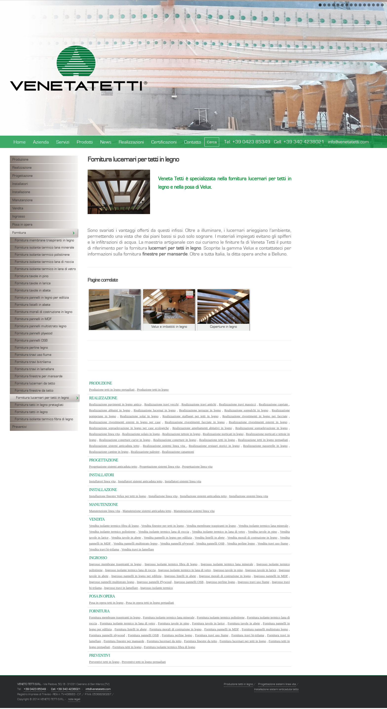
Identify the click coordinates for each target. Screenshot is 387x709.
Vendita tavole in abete (126, 537)
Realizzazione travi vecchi (161, 404)
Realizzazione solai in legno (139, 416)
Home (20, 142)
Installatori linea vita (102, 481)
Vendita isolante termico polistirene (112, 531)
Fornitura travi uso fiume (33, 355)
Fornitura (43, 233)
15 (382, 4)
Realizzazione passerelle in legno (265, 446)
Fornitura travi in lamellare (34, 369)
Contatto (192, 142)
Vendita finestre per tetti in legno (162, 525)
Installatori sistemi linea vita (183, 481)
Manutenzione (22, 200)
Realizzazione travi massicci (237, 404)
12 (369, 4)
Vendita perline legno (241, 543)
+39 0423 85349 (251, 142)
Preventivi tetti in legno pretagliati (144, 662)
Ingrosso (18, 216)
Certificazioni (164, 142)
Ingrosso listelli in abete (180, 576)
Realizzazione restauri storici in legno (214, 446)
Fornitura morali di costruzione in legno (43, 312)
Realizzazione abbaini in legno (109, 410)
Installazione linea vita (163, 496)
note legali (74, 699)
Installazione (21, 192)
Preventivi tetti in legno (104, 662)
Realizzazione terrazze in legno (200, 410)
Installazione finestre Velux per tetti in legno (117, 496)
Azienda (41, 142)
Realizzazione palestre (145, 452)
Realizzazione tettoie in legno (181, 434)
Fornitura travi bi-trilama (33, 362)
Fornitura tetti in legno (31, 412)
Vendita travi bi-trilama (104, 549)
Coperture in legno (223, 326)
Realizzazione (22, 167)
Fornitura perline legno (31, 347)
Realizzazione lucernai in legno (155, 410)
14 (377, 4)
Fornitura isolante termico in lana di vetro (45, 269)
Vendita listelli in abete (210, 537)
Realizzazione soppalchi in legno (246, 410)
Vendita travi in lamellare (137, 549)
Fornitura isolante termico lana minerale (44, 247)
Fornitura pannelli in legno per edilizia (42, 297)
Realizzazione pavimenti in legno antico (115, 404)
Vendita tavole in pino (262, 531)
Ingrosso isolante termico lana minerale (227, 564)
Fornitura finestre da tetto (34, 390)
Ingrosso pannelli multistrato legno (111, 582)
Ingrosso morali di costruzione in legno (225, 576)
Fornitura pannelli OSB (31, 340)
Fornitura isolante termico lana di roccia (44, 262)
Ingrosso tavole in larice (260, 570)
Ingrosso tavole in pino (228, 570)
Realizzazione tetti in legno (217, 440)
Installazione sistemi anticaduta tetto (203, 496)
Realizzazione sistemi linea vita (165, 446)
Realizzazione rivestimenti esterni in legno (258, 422)
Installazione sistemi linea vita (248, 496)
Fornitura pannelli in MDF (33, 319)
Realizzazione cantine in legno (108, 452)
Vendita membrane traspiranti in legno (211, 525)
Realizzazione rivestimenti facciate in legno (195, 422)
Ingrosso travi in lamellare (121, 588)
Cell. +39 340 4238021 (299, 142)
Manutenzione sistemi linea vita (194, 511)
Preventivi (19, 427)
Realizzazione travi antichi (198, 404)
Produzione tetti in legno (153, 389)
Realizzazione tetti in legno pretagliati (263, 440)
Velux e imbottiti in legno (169, 326)
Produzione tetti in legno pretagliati (112, 389)
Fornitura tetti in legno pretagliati (39, 405)
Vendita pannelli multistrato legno (135, 543)
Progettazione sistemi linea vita (159, 466)
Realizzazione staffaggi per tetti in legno (190, 416)
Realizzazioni (131, 142)
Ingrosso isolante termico (156, 588)
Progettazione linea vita (197, 466)
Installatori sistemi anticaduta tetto (140, 481)
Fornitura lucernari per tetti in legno (47, 398)
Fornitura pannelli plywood (33, 333)
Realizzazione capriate (274, 404)
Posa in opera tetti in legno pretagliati (150, 602)
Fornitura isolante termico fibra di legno (44, 419)
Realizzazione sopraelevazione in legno (261, 428)
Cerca (212, 142)
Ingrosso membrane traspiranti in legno (115, 564)
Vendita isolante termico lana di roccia (163, 531)
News (105, 142)
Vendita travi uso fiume (273, 543)
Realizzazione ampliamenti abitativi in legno (202, 428)
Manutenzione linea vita (104, 511)
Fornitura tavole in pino (31, 276)
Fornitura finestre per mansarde (38, 376)
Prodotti (85, 142)
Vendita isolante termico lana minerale (263, 525)
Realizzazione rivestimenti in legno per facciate (254, 416)
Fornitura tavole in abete (33, 290)
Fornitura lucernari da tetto (35, 383)
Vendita (17, 208)
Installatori (20, 184)
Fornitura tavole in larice (33, 283)
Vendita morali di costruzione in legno (252, 537)
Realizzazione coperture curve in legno (124, 440)
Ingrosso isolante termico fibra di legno (171, 564)
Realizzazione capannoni (178, 452)
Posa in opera (22, 224)
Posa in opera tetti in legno (106, 602)
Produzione (20, 159)
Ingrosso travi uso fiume (253, 582)
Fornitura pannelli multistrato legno (40, 326)
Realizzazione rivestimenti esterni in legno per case (124, 422)
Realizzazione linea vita (104, 434)
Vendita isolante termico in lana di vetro (218, 531)
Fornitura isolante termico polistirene (42, 254)
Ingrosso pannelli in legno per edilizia (136, 576)
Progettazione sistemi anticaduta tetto (113, 466)
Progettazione (22, 176)
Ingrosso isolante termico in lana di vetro (184, 570)
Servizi (62, 142)
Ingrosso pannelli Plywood (154, 582)
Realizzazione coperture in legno (174, 440)
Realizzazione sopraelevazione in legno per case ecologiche (129, 428)
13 (373, 4)
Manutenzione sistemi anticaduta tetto (146, 511)
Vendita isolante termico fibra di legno (114, 525)
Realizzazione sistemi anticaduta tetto (114, 446)
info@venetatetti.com (348, 142)
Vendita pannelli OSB (210, 543)
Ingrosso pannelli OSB (188, 582)
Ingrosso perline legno (220, 582)
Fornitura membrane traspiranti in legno (44, 240)
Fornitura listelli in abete (32, 305)
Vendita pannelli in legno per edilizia (168, 537)
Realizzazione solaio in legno (141, 434)
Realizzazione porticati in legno (223, 434)
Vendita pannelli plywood (177, 543)
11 (364, 4)
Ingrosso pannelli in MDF (271, 576)
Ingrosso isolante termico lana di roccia (130, 570)
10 (360, 4)
